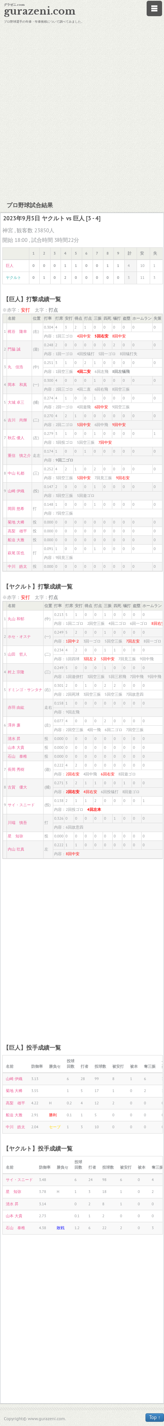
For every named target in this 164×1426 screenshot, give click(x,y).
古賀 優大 (17, 787)
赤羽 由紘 (16, 707)
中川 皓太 (17, 566)
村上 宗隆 (16, 671)
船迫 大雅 (16, 539)
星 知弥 (15, 836)
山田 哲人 (17, 654)
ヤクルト (13, 277)
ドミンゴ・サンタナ (25, 689)
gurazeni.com (40, 11)
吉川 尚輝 (17, 420)
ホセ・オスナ (19, 636)
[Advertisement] (80, 111)
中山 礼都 (16, 473)
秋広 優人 (16, 437)
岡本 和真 (17, 384)
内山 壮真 (16, 849)
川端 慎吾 (17, 822)
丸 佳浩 (15, 366)
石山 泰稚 (17, 756)
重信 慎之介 (19, 455)
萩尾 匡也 (16, 552)
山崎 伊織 (16, 490)
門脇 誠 (14, 349)
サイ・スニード (21, 804)
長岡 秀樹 (16, 769)
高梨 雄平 (17, 530)
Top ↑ (155, 1417)
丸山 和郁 (16, 618)
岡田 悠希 (16, 508)
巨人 (10, 265)
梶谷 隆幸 (17, 331)
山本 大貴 (16, 747)
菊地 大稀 (16, 522)
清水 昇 (14, 738)
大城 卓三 (16, 402)
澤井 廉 (14, 725)
